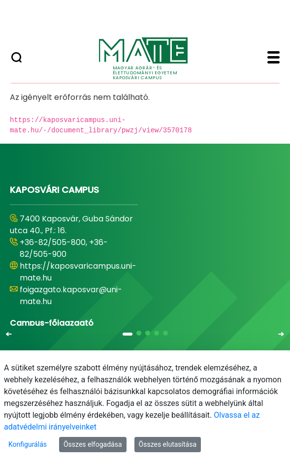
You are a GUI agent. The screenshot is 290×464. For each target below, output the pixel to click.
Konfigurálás (27, 444)
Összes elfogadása (93, 444)
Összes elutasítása (168, 444)
